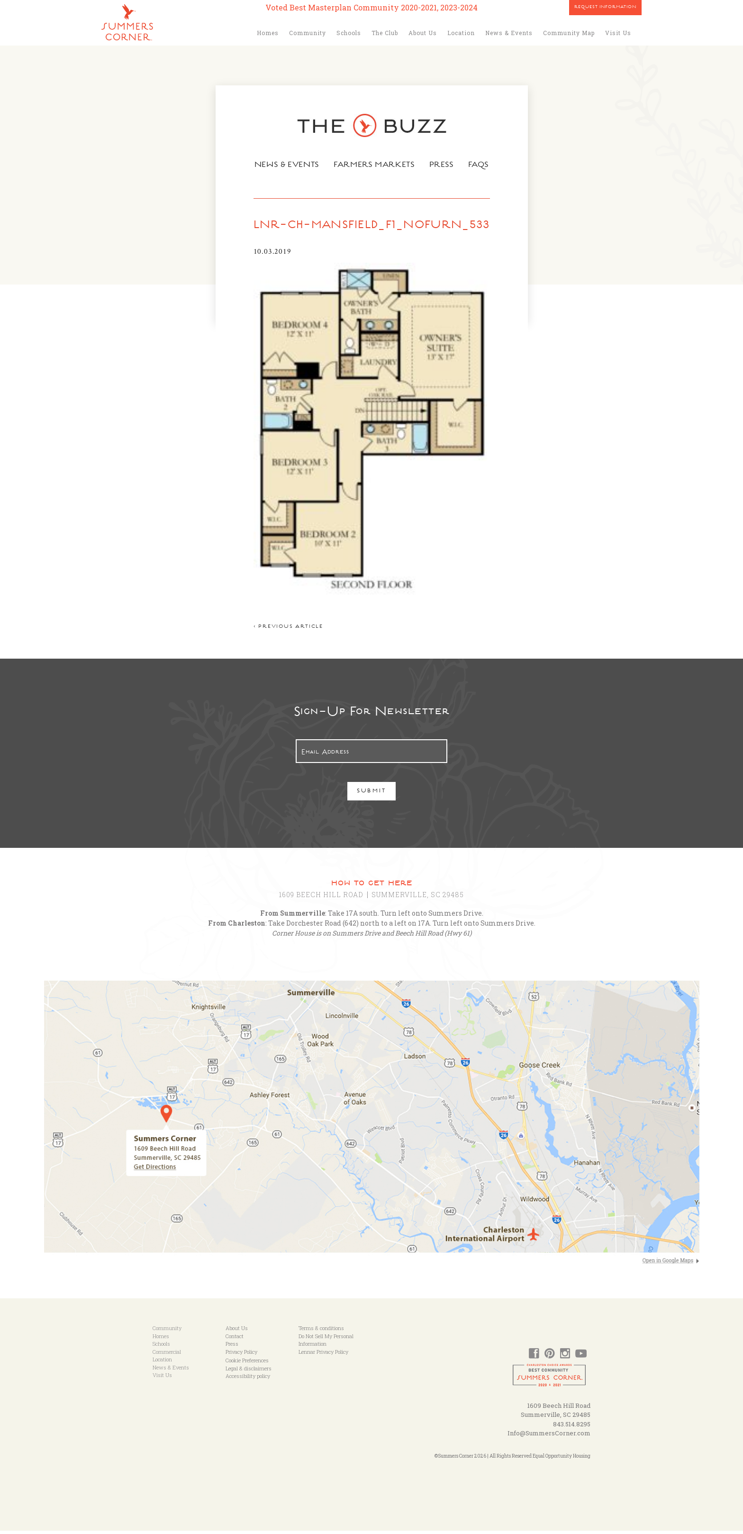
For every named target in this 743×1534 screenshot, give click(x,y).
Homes (268, 33)
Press (443, 165)
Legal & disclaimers (249, 1371)
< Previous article (287, 631)
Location (461, 33)
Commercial (167, 1355)
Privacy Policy (241, 1355)
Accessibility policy (248, 1379)
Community (307, 33)
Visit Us (618, 33)
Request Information (605, 7)
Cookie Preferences (247, 1364)
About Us (422, 33)
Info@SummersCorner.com (548, 1437)
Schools (348, 33)
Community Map (569, 33)
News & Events (509, 33)
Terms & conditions (321, 1331)
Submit (372, 795)
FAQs (480, 165)
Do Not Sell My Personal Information (326, 1343)
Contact (235, 1339)
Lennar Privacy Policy (323, 1355)
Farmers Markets (375, 165)
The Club (385, 33)
